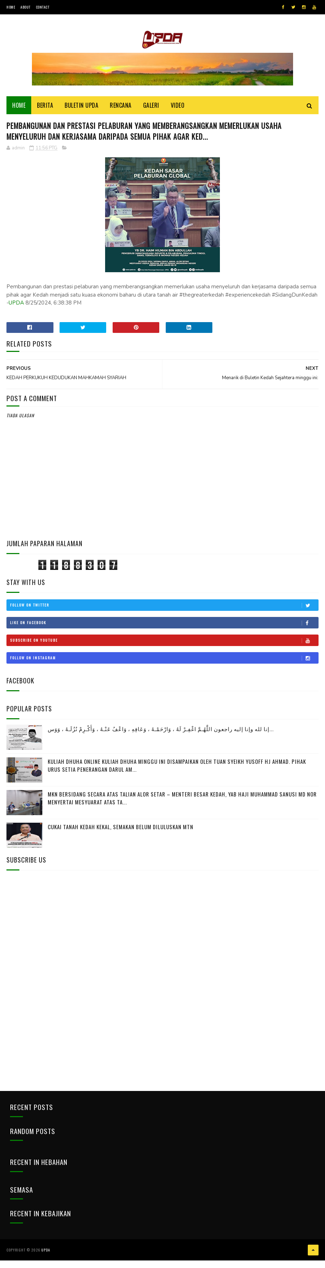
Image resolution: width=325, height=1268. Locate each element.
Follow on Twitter (164, 616)
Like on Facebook (164, 634)
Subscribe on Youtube (164, 651)
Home (10, 7)
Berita (45, 112)
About (25, 7)
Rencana (121, 112)
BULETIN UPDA (81, 112)
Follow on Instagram (164, 669)
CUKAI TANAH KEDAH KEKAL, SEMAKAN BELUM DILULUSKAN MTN (120, 837)
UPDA (16, 313)
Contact (43, 7)
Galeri (151, 112)
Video (178, 112)
